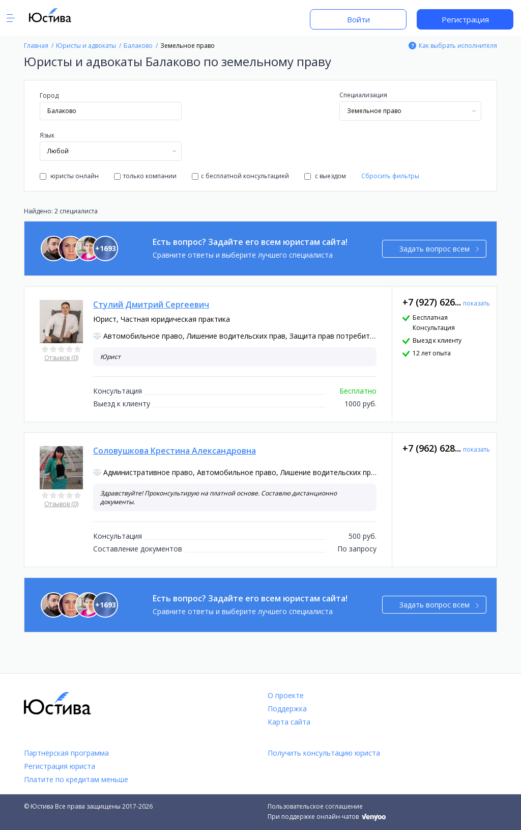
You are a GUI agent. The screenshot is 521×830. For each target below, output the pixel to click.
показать (476, 303)
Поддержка (287, 708)
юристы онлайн (69, 176)
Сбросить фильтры (390, 176)
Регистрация (465, 19)
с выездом (325, 176)
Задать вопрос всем (439, 249)
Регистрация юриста (59, 766)
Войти (358, 19)
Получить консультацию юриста (324, 753)
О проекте (286, 695)
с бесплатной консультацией (240, 176)
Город (49, 95)
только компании (145, 176)
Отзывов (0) (61, 357)
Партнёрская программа (66, 753)
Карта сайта (289, 722)
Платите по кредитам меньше (76, 779)
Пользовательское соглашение (315, 806)
